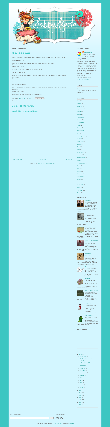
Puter (78, 166)
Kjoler (79, 144)
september (83, 373)
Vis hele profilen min (83, 79)
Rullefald (88, 214)
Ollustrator (58, 423)
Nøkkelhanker (81, 157)
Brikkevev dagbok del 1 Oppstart (91, 241)
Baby (78, 101)
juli (81, 378)
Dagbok (79, 114)
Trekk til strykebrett (91, 227)
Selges (79, 171)
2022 (80, 354)
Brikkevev (79, 106)
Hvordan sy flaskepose (88, 254)
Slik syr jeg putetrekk (91, 290)
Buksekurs (83, 365)
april (82, 385)
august (82, 375)
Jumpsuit (79, 139)
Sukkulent (80, 185)
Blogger (71, 423)
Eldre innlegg (68, 159)
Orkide (79, 160)
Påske (78, 168)
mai (81, 382)
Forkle (79, 125)
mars (82, 387)
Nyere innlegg (17, 159)
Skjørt (79, 179)
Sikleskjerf (80, 176)
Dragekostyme (89, 315)
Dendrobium (80, 117)
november (83, 368)
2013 (80, 402)
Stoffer (79, 182)
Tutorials (79, 190)
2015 (80, 397)
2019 (80, 395)
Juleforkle (88, 304)
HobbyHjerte (88, 52)
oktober (82, 370)
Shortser (79, 174)
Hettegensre (80, 130)
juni (81, 380)
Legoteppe (87, 278)
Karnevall (80, 141)
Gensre (79, 128)
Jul (78, 133)
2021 (80, 390)
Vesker (20, 101)
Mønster (79, 155)
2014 (80, 400)
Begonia (79, 103)
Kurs (78, 147)
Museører (88, 200)
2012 (80, 405)
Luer (78, 149)
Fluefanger (80, 122)
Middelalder (80, 152)
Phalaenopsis (81, 163)
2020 (80, 393)
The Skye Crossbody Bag (86, 359)
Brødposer (80, 109)
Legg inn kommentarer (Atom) (46, 164)
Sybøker (79, 187)
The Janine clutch (85, 363)
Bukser (79, 111)
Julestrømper (81, 136)
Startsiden (43, 159)
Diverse (79, 120)
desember (83, 357)
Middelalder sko (89, 267)
